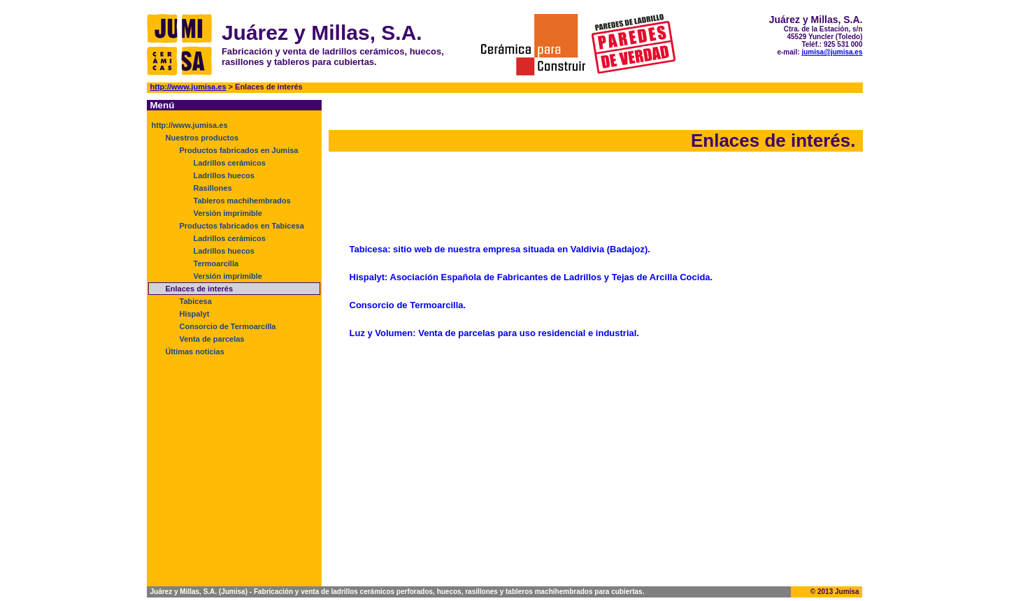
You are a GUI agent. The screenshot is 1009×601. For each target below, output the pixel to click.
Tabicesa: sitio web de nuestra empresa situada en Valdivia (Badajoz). (500, 249)
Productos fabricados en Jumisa (239, 150)
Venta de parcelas (212, 339)
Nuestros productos (202, 137)
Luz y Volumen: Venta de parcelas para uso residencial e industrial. (494, 333)
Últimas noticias (195, 351)
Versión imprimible (228, 213)
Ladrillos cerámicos (230, 163)
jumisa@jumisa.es (831, 52)
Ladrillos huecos (224, 175)
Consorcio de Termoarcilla (228, 326)
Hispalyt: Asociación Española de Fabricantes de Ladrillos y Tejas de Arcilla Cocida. (531, 277)
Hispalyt (195, 314)
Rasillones (213, 188)
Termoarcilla (216, 263)
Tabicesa (196, 301)
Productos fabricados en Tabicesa (242, 226)
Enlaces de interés (200, 288)
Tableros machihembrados (242, 200)
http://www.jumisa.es (188, 86)
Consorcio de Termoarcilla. (408, 305)
